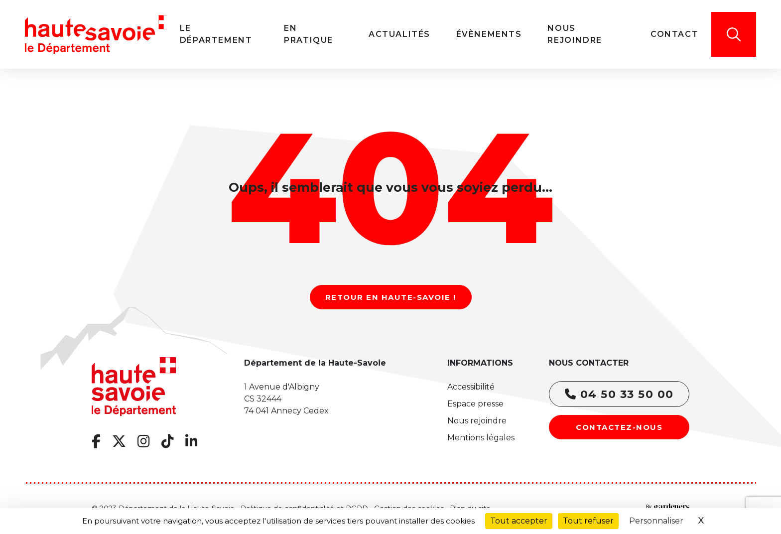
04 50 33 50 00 (619, 394)
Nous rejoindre (477, 420)
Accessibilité (471, 387)
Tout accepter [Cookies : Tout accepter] (518, 521)
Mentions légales (481, 437)
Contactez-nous (619, 427)
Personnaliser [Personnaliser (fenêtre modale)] (656, 521)
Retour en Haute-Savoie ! (390, 297)
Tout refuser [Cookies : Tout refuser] (588, 521)
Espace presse (475, 403)
